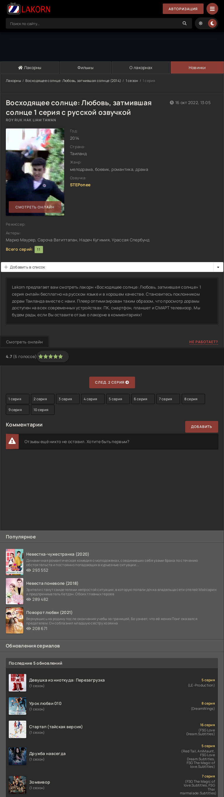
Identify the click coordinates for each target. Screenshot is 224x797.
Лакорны (29, 67)
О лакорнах (141, 67)
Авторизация (183, 8)
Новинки (197, 67)
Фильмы (85, 67)
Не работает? (203, 341)
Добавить (201, 426)
